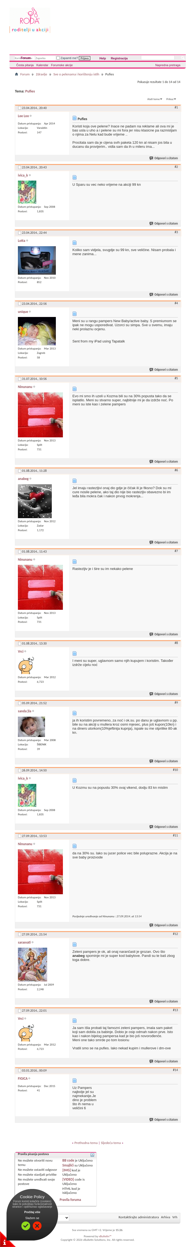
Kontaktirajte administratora (139, 1217)
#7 (176, 551)
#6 (176, 470)
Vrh (174, 1217)
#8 (176, 643)
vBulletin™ (105, 1236)
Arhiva (165, 1217)
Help (103, 58)
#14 (175, 1070)
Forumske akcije (62, 65)
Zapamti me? (67, 58)
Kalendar (42, 65)
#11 (175, 835)
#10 (175, 770)
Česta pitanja (25, 65)
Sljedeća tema (111, 1143)
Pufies (30, 91)
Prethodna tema (86, 1143)
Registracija (119, 58)
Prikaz (170, 99)
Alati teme (153, 99)
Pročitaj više (32, 1212)
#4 (176, 303)
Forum (26, 58)
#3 (176, 232)
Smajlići (67, 1165)
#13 (175, 1010)
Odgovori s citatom (164, 158)
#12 (175, 934)
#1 (176, 107)
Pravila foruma (70, 1200)
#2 (176, 167)
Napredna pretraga (167, 65)
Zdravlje (41, 74)
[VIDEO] (68, 1179)
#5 (176, 378)
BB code (68, 1160)
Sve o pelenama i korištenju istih (76, 74)
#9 (176, 702)
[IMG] (66, 1170)
